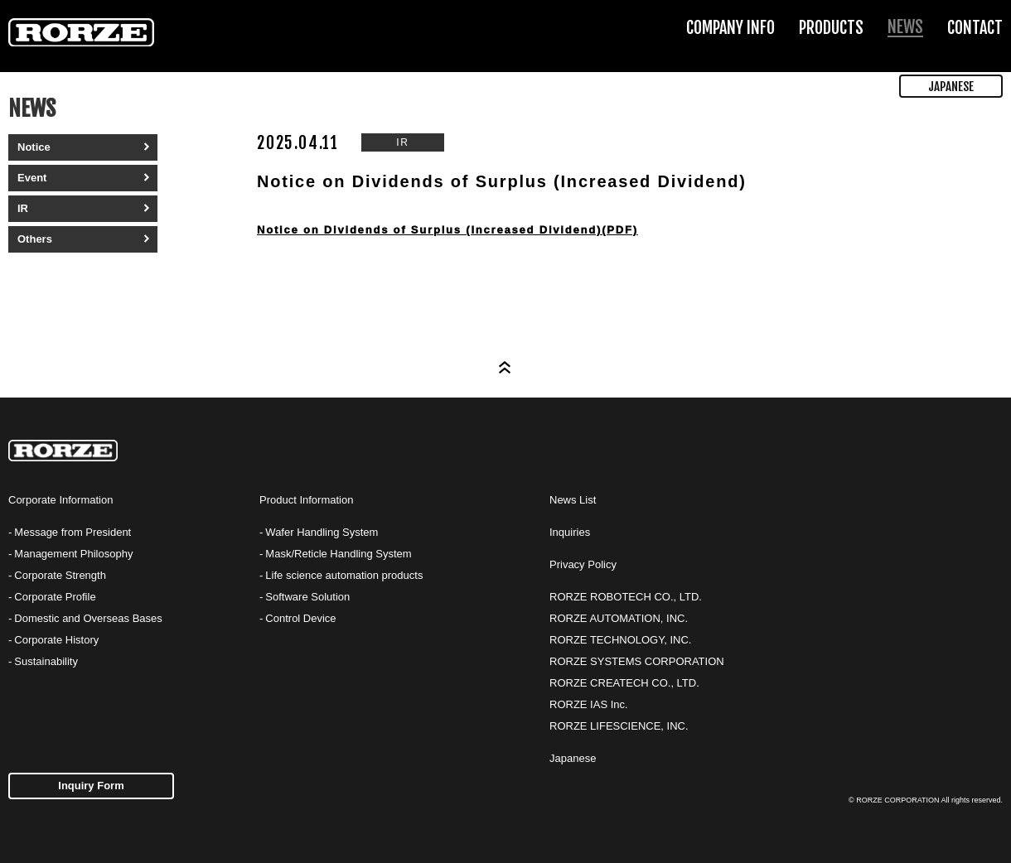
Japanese (572, 758)
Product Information (306, 500)
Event (31, 177)
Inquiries (569, 532)
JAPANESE (951, 86)
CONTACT (975, 27)
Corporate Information (60, 500)
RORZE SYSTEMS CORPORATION (636, 661)
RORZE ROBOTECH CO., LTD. (625, 597)
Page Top (505, 367)
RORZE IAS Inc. (588, 704)
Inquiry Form (90, 785)
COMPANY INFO (730, 27)
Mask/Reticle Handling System (338, 553)
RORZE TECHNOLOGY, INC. (620, 640)
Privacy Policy (583, 564)
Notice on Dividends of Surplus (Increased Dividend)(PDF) (447, 230)
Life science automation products (344, 575)
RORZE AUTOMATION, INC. (618, 618)
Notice (34, 147)
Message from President (72, 532)
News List (572, 500)
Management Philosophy (73, 553)
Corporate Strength (60, 575)
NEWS (905, 27)
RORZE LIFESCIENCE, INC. (619, 726)
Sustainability (46, 661)
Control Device (300, 618)
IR (22, 208)
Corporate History (56, 640)
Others (34, 239)
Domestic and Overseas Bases (88, 618)
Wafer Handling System (321, 532)
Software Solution (307, 597)
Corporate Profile (54, 597)
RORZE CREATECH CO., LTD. (624, 683)
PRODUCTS (831, 27)
